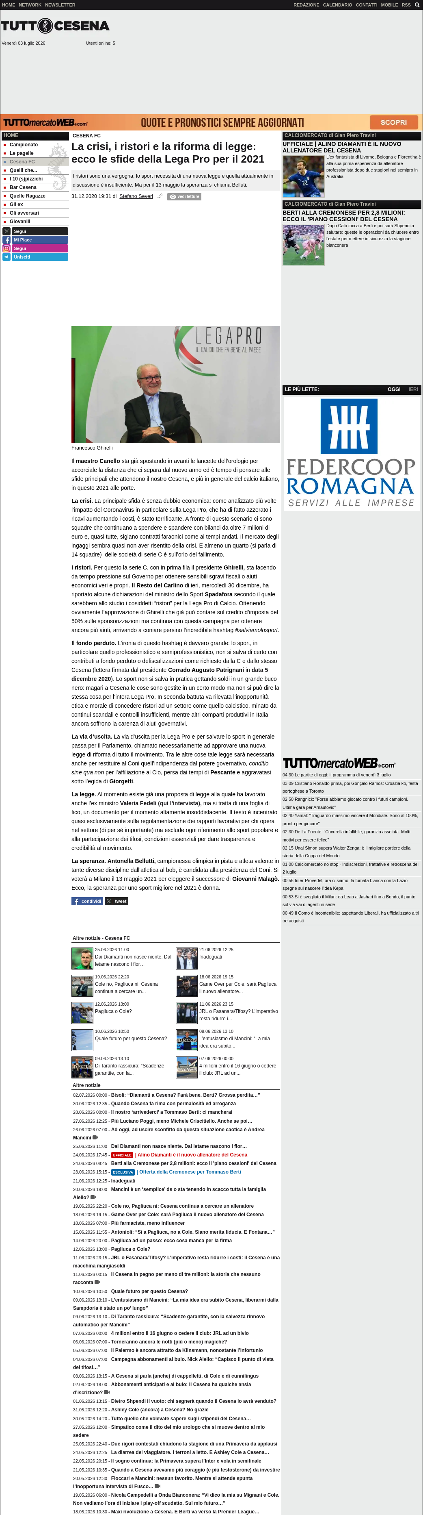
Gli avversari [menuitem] (21, 213)
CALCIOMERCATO (306, 135)
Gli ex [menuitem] (13, 204)
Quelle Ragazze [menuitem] (24, 196)
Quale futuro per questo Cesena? (131, 1038)
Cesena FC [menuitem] (19, 162)
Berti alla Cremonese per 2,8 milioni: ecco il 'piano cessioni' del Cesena (193, 1163)
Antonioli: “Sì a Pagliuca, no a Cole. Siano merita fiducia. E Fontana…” (193, 1232)
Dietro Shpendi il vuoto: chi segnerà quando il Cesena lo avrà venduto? (193, 1401)
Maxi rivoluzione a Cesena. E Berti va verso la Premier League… (185, 1512)
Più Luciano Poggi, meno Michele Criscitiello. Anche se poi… (182, 1121)
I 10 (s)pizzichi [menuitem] (23, 179)
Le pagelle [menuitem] (19, 153)
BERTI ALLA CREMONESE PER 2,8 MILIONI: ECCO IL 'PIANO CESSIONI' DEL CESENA (344, 215)
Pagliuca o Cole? (113, 1011)
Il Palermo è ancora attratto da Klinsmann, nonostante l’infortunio (187, 1350)
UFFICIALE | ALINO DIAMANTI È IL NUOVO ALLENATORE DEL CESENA (342, 147)
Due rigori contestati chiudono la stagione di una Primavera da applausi (194, 1444)
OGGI (394, 389)
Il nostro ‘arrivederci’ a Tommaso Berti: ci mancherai (172, 1112)
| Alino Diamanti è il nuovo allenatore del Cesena (179, 1155)
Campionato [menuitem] (21, 145)
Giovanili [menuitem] (17, 221)
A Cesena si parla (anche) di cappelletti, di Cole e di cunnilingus (185, 1376)
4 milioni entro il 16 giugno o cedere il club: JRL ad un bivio (180, 1333)
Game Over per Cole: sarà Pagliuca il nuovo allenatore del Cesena (187, 1214)
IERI (413, 389)
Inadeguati (210, 957)
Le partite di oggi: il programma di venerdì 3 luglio (343, 774)
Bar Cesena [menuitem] (20, 187)
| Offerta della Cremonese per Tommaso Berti (176, 1172)
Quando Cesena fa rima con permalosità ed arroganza (173, 1103)
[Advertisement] (358, 61)
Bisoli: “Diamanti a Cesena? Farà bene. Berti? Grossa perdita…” (185, 1095)
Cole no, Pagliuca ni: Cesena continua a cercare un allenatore (182, 1206)
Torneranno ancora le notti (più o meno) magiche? (169, 1342)
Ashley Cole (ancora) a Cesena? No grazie (160, 1410)
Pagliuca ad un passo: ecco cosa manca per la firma (171, 1240)
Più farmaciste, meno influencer (148, 1223)
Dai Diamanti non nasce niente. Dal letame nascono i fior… (179, 1146)
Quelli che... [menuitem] (20, 170)
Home (11, 135)
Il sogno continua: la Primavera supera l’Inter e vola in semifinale (186, 1461)
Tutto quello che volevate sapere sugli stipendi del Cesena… (181, 1419)
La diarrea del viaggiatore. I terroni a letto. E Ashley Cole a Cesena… (190, 1452)
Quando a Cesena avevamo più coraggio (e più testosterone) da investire (195, 1470)
